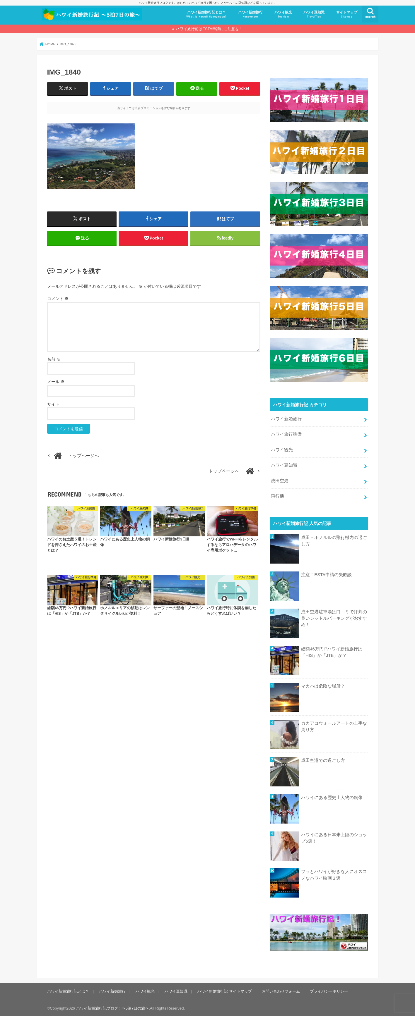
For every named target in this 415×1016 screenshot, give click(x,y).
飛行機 (277, 495)
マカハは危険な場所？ (323, 685)
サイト (53, 404)
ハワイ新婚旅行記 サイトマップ (224, 990)
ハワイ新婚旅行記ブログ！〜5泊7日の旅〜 (112, 1007)
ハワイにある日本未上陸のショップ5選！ (334, 836)
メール (56, 381)
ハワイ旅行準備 (286, 433)
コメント (58, 299)
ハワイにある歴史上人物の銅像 (332, 796)
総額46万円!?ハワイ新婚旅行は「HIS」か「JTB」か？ (331, 651)
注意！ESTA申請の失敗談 (326, 573)
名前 (54, 359)
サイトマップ (346, 14)
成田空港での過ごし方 (323, 759)
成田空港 (279, 479)
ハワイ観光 (283, 14)
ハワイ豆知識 (314, 14)
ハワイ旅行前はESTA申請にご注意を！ (209, 29)
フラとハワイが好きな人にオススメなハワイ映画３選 (334, 873)
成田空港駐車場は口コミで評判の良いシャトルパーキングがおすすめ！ (334, 617)
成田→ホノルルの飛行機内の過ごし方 (334, 539)
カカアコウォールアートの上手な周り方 (334, 725)
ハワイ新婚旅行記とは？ (206, 14)
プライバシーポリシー (329, 990)
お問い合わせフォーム (281, 990)
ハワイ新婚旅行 (250, 14)
